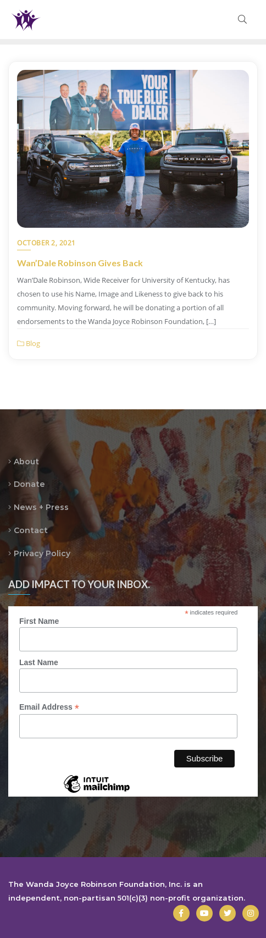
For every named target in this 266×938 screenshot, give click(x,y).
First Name (39, 621)
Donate (29, 484)
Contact (31, 530)
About (26, 462)
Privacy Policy (42, 553)
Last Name (38, 662)
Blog (28, 343)
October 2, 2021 (46, 243)
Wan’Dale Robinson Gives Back (80, 262)
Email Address (49, 707)
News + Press (41, 507)
